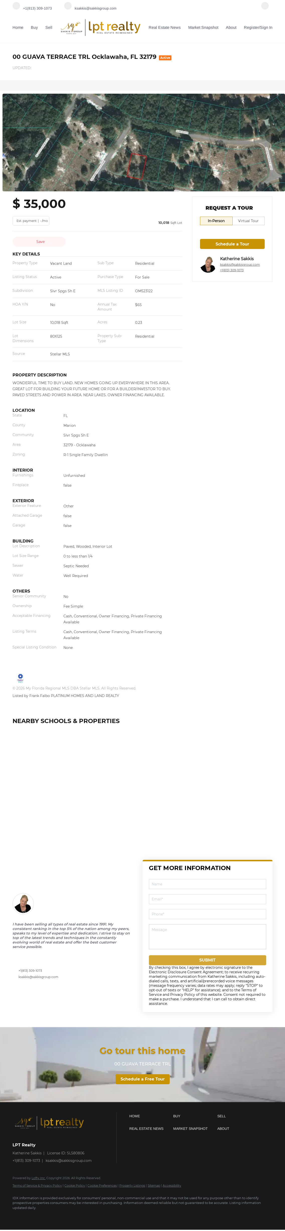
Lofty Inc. (39, 1178)
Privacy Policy (182, 994)
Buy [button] (34, 27)
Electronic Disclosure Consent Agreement (186, 972)
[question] (207, 936)
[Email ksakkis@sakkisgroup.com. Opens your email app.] (90, 8)
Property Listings (132, 1185)
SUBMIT (207, 960)
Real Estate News (165, 27)
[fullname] (207, 884)
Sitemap (154, 1185)
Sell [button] (48, 27)
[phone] (207, 914)
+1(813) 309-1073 (232, 270)
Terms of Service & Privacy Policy (37, 1185)
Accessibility (172, 1185)
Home (18, 27)
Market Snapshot (203, 27)
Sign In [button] (266, 27)
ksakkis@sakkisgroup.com (38, 977)
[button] (150, 1116)
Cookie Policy (74, 1185)
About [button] (231, 27)
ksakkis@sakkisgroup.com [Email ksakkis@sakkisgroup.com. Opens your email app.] (240, 264)
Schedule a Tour (232, 244)
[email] (207, 899)
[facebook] (265, 8)
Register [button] (251, 27)
